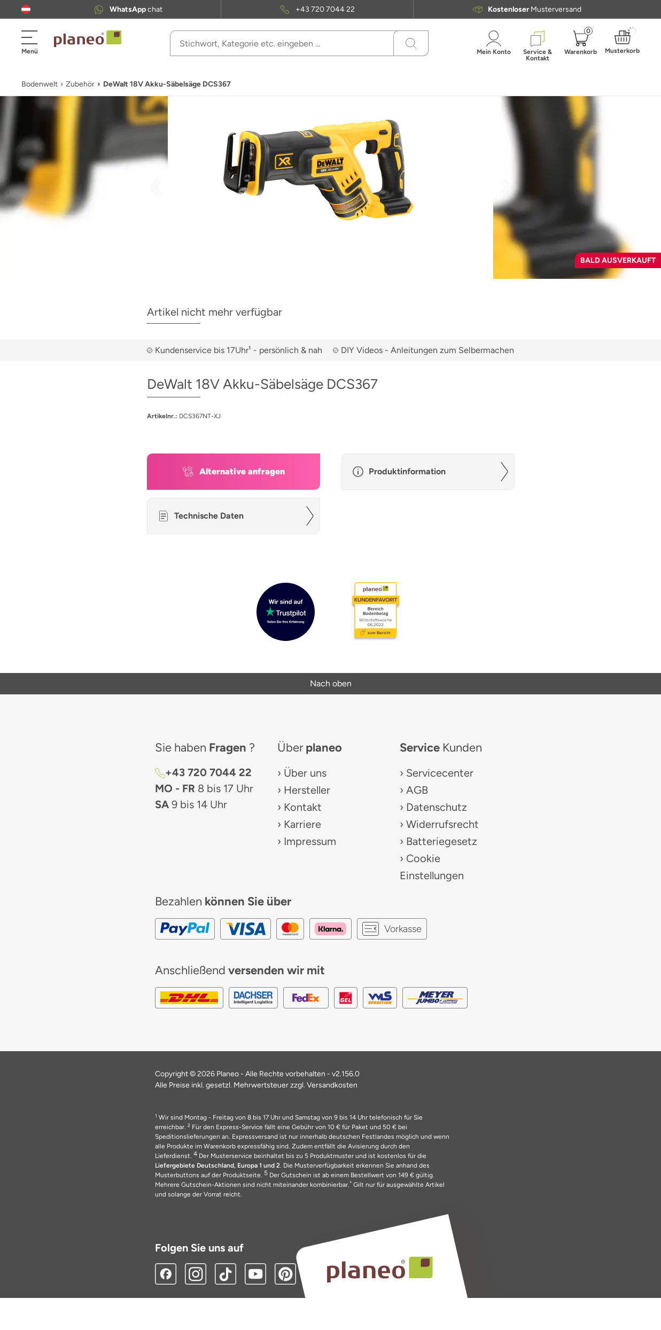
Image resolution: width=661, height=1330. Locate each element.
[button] (25, 9)
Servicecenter (439, 772)
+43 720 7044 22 (325, 9)
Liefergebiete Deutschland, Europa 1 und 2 (217, 1165)
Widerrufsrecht (442, 824)
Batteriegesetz (441, 841)
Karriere (302, 824)
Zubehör (80, 84)
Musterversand (534, 9)
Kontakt (303, 807)
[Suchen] (411, 43)
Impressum (310, 841)
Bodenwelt (39, 84)
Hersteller (307, 790)
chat (136, 9)
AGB (417, 790)
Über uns (305, 772)
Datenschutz (436, 807)
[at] (25, 9)
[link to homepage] (87, 39)
